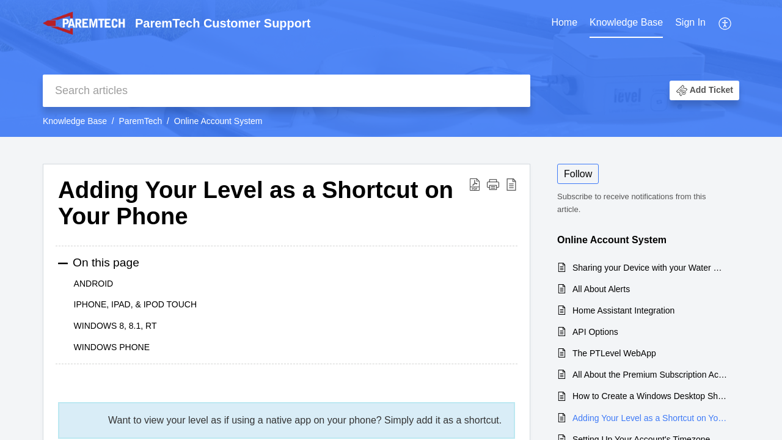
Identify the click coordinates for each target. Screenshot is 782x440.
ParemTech (141, 121)
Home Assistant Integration (623, 310)
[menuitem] (564, 23)
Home (564, 22)
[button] (725, 23)
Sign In (690, 22)
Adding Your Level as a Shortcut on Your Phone (649, 418)
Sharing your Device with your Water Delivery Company (649, 268)
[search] (286, 91)
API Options (595, 332)
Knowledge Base (626, 22)
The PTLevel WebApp (614, 353)
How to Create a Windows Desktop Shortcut (649, 396)
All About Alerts (601, 289)
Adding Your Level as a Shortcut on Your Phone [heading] (255, 203)
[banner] (391, 68)
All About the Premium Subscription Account (649, 375)
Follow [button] (578, 174)
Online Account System (218, 121)
